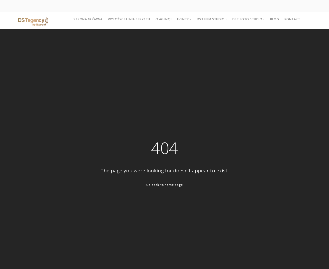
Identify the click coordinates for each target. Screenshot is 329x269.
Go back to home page (164, 185)
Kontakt (292, 19)
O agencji (164, 19)
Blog (274, 19)
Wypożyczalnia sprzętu (129, 19)
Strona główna (88, 19)
